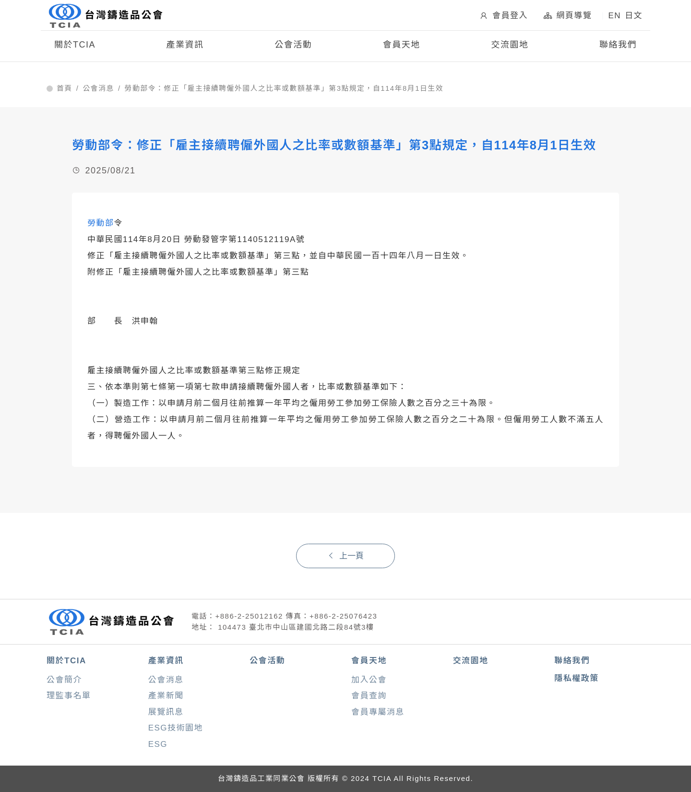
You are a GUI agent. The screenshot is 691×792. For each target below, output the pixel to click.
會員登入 (503, 17)
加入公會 (369, 679)
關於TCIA (66, 660)
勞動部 (100, 223)
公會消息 (98, 88)
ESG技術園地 (175, 727)
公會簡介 (64, 679)
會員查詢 (369, 695)
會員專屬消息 (378, 712)
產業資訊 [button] (185, 47)
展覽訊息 (166, 712)
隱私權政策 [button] (576, 678)
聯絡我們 (618, 47)
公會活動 (293, 47)
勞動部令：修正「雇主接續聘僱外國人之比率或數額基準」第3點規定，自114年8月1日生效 (284, 88)
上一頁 (345, 555)
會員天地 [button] (401, 47)
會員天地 (369, 660)
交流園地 (509, 47)
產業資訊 (166, 660)
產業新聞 (166, 695)
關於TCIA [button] (74, 47)
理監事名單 (69, 695)
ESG (157, 744)
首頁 (64, 88)
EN (614, 17)
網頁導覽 (567, 17)
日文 (634, 17)
